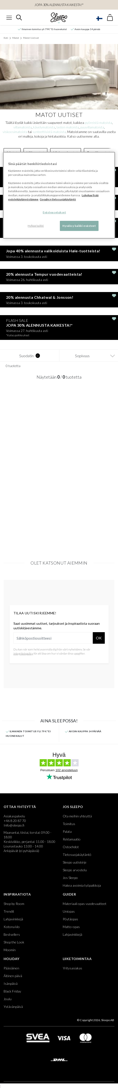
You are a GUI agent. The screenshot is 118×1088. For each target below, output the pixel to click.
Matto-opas (71, 927)
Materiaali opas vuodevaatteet (84, 904)
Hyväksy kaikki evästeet (79, 226)
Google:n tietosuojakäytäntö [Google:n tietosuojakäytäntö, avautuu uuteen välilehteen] (58, 199)
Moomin (10, 950)
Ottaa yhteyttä (20, 807)
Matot (15, 37)
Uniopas (69, 911)
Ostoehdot (71, 847)
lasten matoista (67, 127)
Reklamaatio (72, 839)
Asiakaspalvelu (14, 816)
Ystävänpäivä (13, 1007)
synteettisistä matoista (49, 132)
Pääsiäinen (11, 968)
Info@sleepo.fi (14, 825)
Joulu (8, 999)
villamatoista (22, 127)
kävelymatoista (44, 127)
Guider (69, 894)
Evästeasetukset (54, 212)
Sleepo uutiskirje (75, 862)
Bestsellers (12, 934)
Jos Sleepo (73, 807)
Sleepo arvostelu (75, 870)
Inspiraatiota (17, 894)
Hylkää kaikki (36, 226)
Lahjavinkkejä (13, 919)
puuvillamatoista (92, 127)
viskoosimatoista (15, 132)
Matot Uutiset (31, 37)
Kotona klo (12, 927)
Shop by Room (14, 904)
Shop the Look (14, 942)
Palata (67, 831)
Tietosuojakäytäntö (77, 855)
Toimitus (69, 824)
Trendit (9, 911)
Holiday (11, 959)
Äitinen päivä (13, 976)
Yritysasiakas (72, 968)
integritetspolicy (23, 653)
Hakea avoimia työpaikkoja (82, 885)
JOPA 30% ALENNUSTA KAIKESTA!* (58, 5)
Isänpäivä (11, 983)
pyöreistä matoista (98, 123)
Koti (6, 37)
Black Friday (12, 991)
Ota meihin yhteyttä (77, 816)
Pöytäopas (70, 919)
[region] (59, 195)
